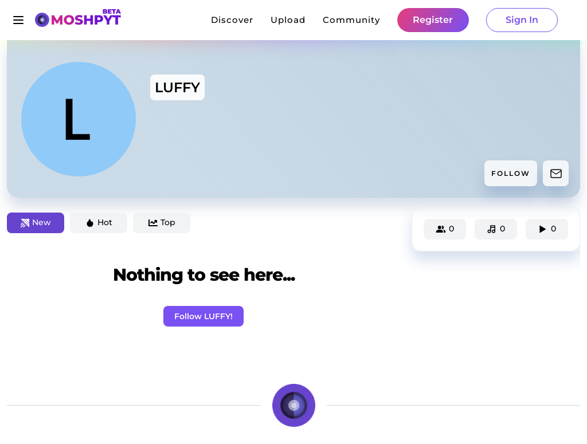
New (36, 222)
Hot (98, 222)
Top (161, 222)
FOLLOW (510, 173)
